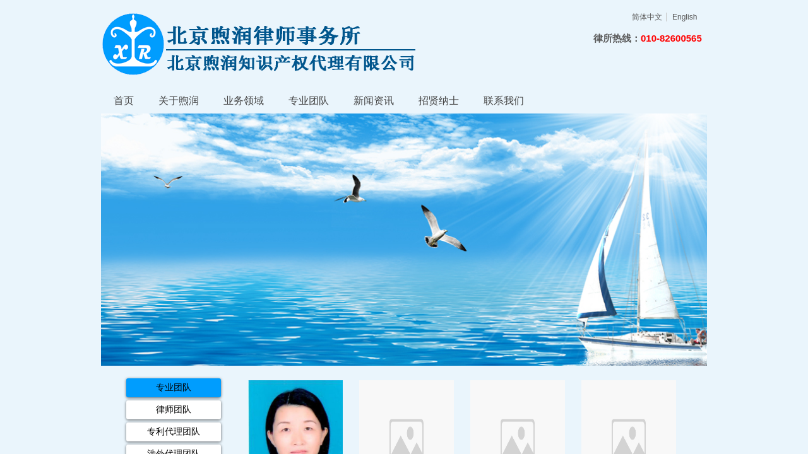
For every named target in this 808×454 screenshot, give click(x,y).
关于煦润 (178, 100)
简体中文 (647, 17)
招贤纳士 (439, 100)
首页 (124, 100)
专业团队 (308, 100)
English (684, 17)
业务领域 (243, 100)
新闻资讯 (374, 100)
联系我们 (504, 100)
